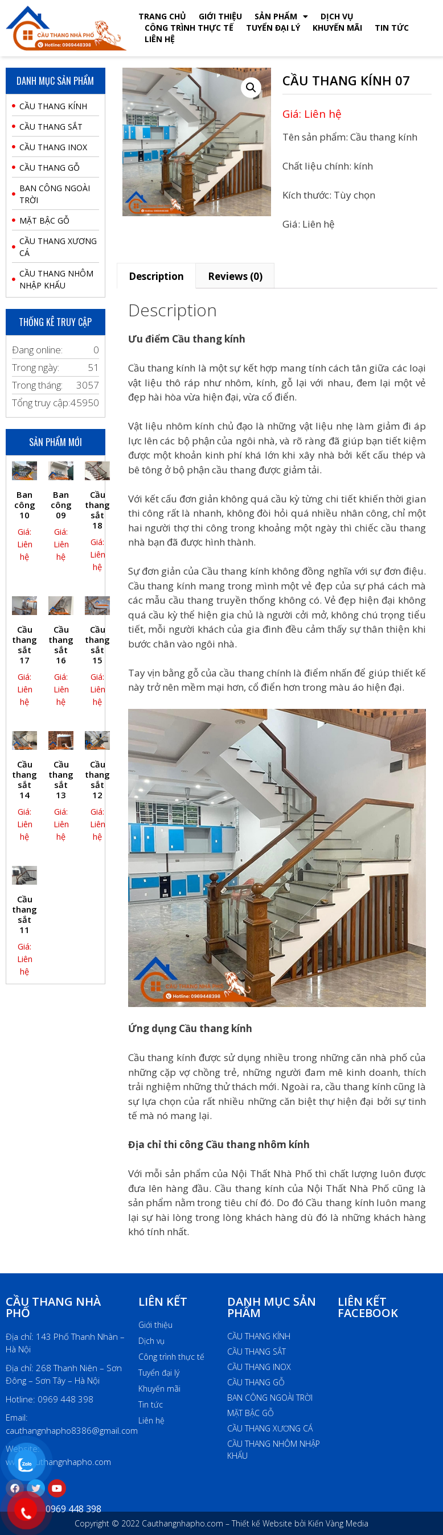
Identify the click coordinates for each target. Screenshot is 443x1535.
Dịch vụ (337, 16)
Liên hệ (160, 39)
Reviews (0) (235, 276)
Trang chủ (162, 16)
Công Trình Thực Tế (189, 27)
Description (156, 276)
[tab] (156, 275)
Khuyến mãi (337, 27)
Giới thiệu (220, 16)
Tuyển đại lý (273, 27)
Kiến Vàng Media (337, 1523)
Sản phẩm (281, 16)
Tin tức (392, 27)
